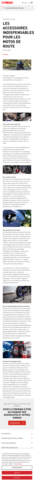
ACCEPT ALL (17, 477)
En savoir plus (15, 423)
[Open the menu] (29, 3)
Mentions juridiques (9, 448)
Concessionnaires (8, 443)
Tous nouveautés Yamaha (13, 8)
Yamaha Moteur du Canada (12, 438)
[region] (17, 465)
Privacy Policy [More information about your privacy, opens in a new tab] (18, 464)
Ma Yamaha (5, 434)
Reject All (17, 472)
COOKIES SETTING (17, 467)
